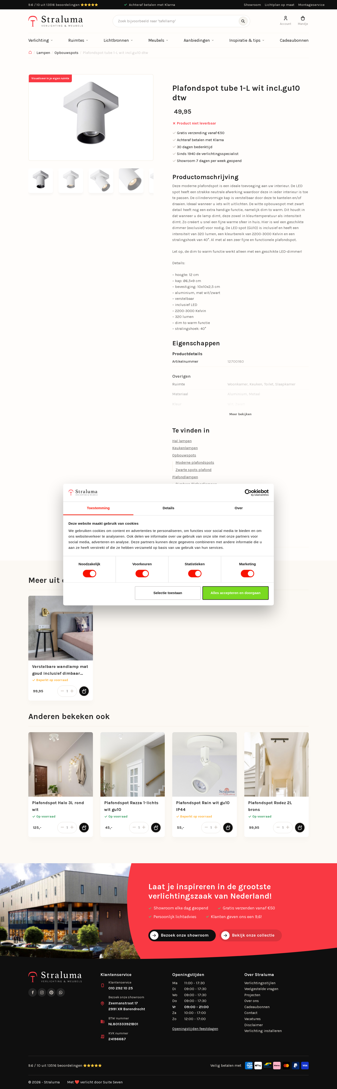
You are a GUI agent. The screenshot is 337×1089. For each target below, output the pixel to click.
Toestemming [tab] (98, 508)
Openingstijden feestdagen (195, 1028)
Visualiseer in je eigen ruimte (50, 78)
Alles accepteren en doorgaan (235, 593)
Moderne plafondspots (195, 462)
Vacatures (252, 1019)
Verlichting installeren (263, 1031)
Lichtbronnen (116, 40)
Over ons (251, 1001)
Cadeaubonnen (294, 40)
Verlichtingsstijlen (259, 983)
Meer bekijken (240, 414)
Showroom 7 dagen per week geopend (207, 160)
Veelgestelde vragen (261, 989)
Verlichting (38, 40)
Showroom (252, 5)
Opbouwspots (66, 52)
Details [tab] (168, 508)
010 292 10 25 (120, 988)
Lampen (43, 52)
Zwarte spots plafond (194, 469)
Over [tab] (239, 508)
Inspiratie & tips (244, 40)
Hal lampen (182, 441)
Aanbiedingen (197, 40)
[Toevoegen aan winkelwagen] (84, 691)
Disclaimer (253, 1025)
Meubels (156, 40)
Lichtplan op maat (279, 5)
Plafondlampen (185, 477)
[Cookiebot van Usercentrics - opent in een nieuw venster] (248, 492)
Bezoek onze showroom (179, 935)
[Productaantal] (67, 691)
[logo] (55, 21)
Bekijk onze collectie (248, 935)
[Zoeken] (243, 21)
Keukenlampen (185, 448)
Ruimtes (76, 40)
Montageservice (311, 5)
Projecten (252, 995)
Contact (250, 1012)
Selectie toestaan (168, 593)
